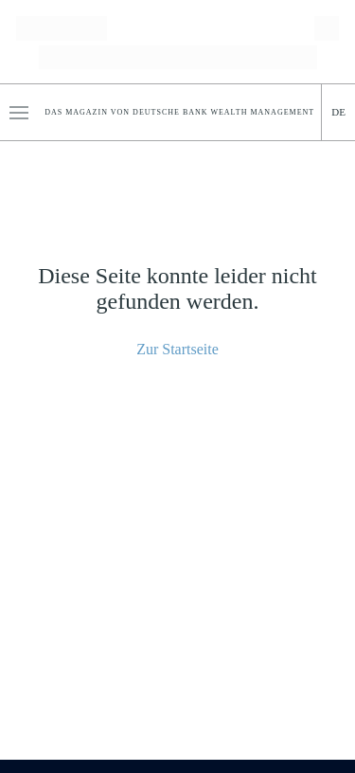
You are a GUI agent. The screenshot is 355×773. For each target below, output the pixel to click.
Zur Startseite (177, 349)
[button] (19, 113)
